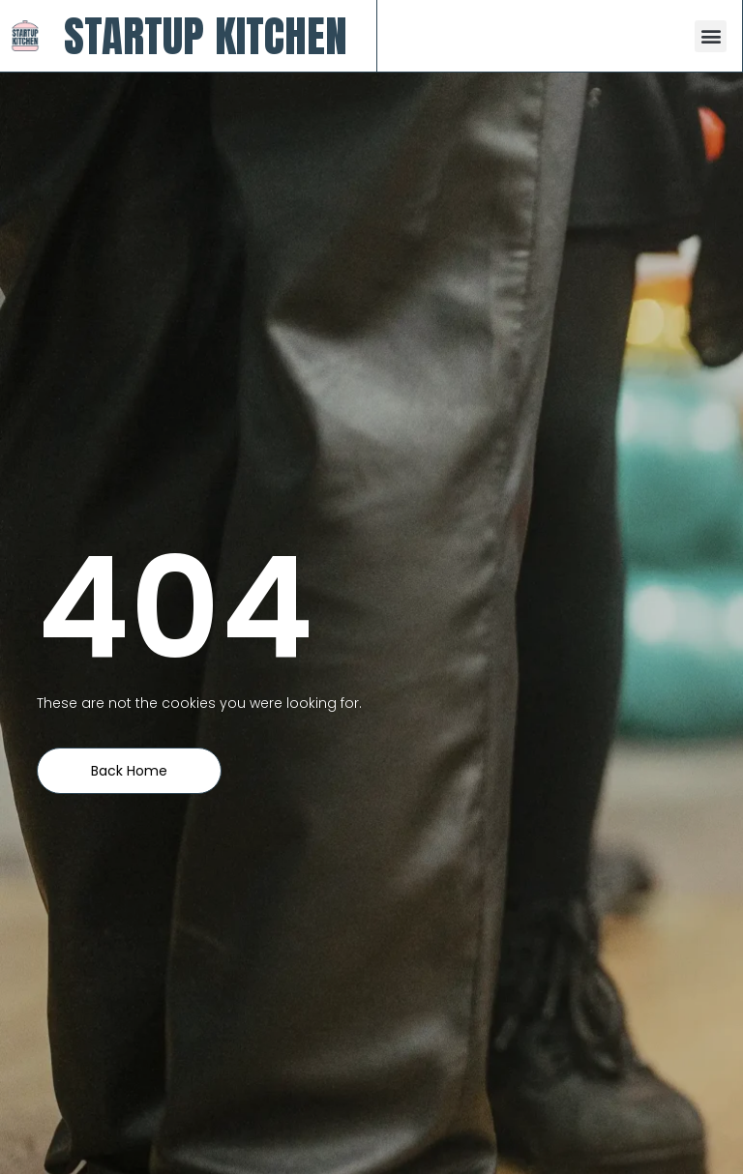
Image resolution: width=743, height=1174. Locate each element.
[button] (711, 36)
